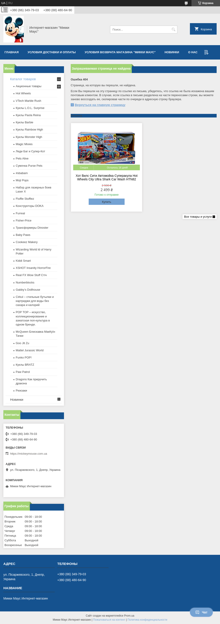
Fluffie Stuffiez (25, 198)
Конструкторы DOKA (30, 206)
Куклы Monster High (29, 137)
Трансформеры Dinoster (32, 227)
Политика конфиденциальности (147, 619)
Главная (11, 52)
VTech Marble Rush (28, 100)
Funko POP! (24, 357)
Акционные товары (28, 86)
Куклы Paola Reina (28, 115)
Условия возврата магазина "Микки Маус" (120, 52)
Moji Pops (22, 180)
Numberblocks (25, 282)
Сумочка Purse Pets (29, 165)
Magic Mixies (24, 144)
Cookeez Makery (27, 242)
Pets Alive (22, 158)
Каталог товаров (23, 79)
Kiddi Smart (23, 260)
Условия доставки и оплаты (52, 52)
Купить (106, 202)
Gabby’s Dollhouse (28, 289)
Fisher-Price (23, 220)
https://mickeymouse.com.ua (28, 453)
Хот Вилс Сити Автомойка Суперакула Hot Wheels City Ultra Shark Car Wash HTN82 (107, 177)
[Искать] (173, 29)
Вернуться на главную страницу (100, 105)
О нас (193, 52)
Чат (201, 612)
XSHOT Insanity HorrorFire (33, 268)
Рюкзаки (21, 390)
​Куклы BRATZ (25, 364)
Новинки (172, 52)
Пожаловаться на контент (109, 619)
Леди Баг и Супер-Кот (30, 151)
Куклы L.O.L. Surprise (30, 108)
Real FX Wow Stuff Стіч (31, 275)
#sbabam (22, 173)
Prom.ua (129, 615)
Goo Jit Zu (22, 343)
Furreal (20, 213)
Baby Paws (23, 235)
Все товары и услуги (198, 216)
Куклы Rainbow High (29, 129)
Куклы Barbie (24, 122)
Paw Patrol (23, 372)
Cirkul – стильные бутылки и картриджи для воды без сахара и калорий (35, 301)
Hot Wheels (23, 93)
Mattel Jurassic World (30, 350)
